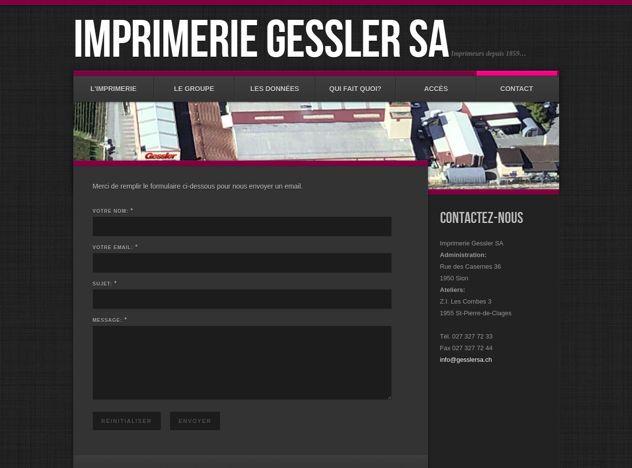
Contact (517, 84)
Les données (275, 84)
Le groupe (194, 84)
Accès (436, 84)
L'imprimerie (113, 84)
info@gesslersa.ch (466, 359)
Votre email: (113, 247)
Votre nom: (111, 211)
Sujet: (102, 284)
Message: (107, 320)
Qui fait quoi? (355, 84)
